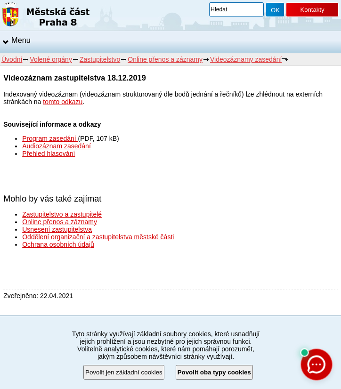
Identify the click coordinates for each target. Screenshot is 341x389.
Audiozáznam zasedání (56, 146)
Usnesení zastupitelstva (57, 229)
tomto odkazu (62, 101)
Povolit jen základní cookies (123, 372)
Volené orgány (51, 59)
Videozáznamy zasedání (246, 59)
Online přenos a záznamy (165, 59)
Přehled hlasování (48, 153)
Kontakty (312, 9)
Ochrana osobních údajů (58, 244)
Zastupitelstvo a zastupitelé (62, 214)
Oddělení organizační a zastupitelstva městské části (98, 237)
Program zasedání (50, 138)
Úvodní (11, 59)
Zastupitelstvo (100, 59)
